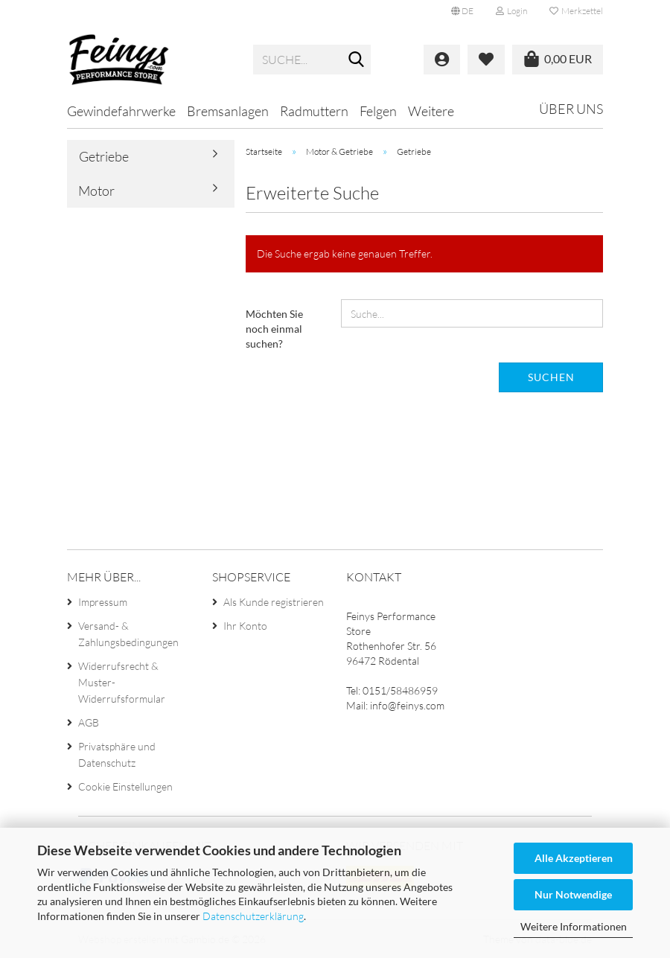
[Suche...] (356, 60)
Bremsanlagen (228, 111)
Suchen (551, 377)
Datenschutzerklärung (253, 916)
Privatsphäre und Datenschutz (117, 754)
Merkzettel (576, 10)
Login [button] (511, 10)
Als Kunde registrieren (273, 601)
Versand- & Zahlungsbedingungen (128, 633)
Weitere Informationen (573, 926)
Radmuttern (314, 111)
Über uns (571, 108)
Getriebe (104, 156)
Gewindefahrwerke (121, 111)
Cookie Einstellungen (125, 786)
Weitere (431, 111)
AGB (88, 722)
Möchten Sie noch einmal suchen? (274, 328)
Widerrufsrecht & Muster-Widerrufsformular (121, 682)
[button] (462, 11)
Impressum (102, 601)
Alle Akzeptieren (574, 858)
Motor (96, 190)
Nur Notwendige (573, 894)
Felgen (378, 111)
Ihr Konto (245, 625)
